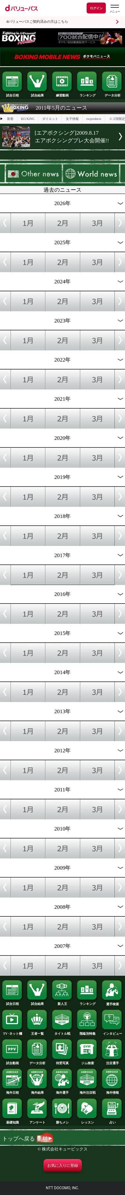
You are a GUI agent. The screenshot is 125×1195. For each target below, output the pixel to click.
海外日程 (12, 1091)
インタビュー (112, 1032)
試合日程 (12, 93)
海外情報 (112, 1091)
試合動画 (12, 1061)
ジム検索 (87, 1061)
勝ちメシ (62, 1120)
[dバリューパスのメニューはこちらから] (114, 9)
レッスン (87, 1120)
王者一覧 (37, 1032)
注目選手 (112, 1061)
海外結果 (37, 1091)
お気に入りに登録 (62, 1165)
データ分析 (112, 93)
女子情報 (72, 119)
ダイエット (50, 119)
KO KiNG (28, 119)
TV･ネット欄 (12, 1032)
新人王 (62, 1002)
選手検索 (112, 1002)
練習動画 (62, 93)
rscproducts (93, 119)
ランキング (87, 93)
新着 (10, 119)
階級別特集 (87, 1032)
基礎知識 (12, 1120)
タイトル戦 (62, 1032)
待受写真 (62, 1061)
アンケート (37, 1120)
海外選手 (62, 1091)
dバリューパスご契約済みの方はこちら (37, 22)
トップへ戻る (27, 1139)
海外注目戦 (87, 1091)
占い (112, 1120)
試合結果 (37, 93)
